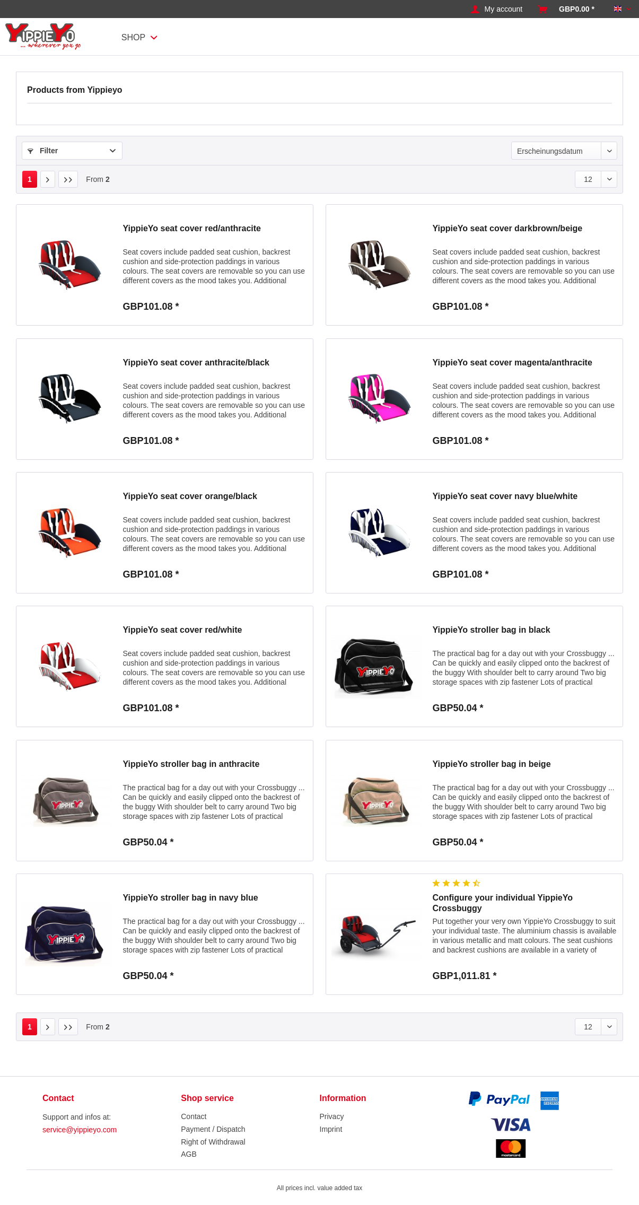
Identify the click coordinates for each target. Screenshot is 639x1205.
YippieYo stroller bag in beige (491, 764)
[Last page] (68, 179)
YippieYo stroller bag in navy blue (190, 897)
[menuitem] (497, 9)
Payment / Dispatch (213, 1129)
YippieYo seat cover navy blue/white (504, 496)
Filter (43, 150)
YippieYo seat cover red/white (182, 629)
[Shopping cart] (566, 9)
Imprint (331, 1129)
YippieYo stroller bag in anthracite (190, 764)
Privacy (332, 1116)
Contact (193, 1116)
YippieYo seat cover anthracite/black (195, 362)
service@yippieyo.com (79, 1129)
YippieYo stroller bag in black (491, 629)
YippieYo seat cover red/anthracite (191, 228)
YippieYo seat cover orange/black (189, 496)
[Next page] (47, 179)
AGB (189, 1154)
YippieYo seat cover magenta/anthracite (512, 362)
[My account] (497, 9)
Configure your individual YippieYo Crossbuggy (502, 903)
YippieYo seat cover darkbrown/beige (507, 228)
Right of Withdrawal (213, 1142)
